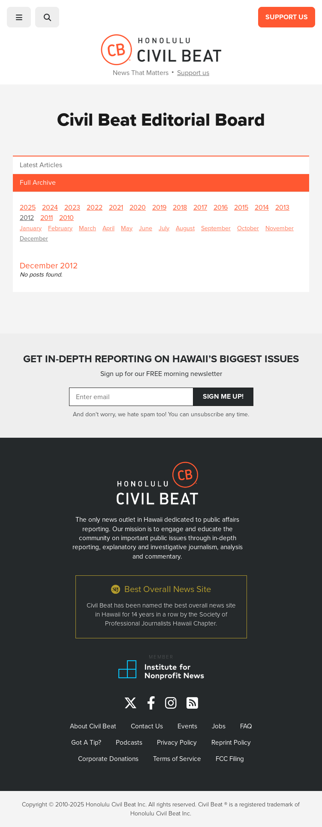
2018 (180, 207)
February (60, 228)
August (185, 228)
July (164, 228)
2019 (159, 207)
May (126, 228)
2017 (200, 207)
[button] (19, 17)
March (87, 228)
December (34, 238)
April (108, 228)
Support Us (286, 17)
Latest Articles (41, 165)
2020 (137, 207)
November (279, 228)
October (248, 228)
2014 (262, 207)
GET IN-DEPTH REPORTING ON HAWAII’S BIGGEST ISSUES (161, 359)
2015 (241, 207)
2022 (94, 207)
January (31, 228)
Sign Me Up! (223, 396)
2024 (50, 207)
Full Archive (38, 182)
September (216, 228)
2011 (46, 218)
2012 (27, 218)
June (145, 228)
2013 (282, 207)
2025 (28, 207)
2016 (221, 207)
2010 (66, 218)
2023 (72, 207)
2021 (116, 207)
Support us (193, 73)
